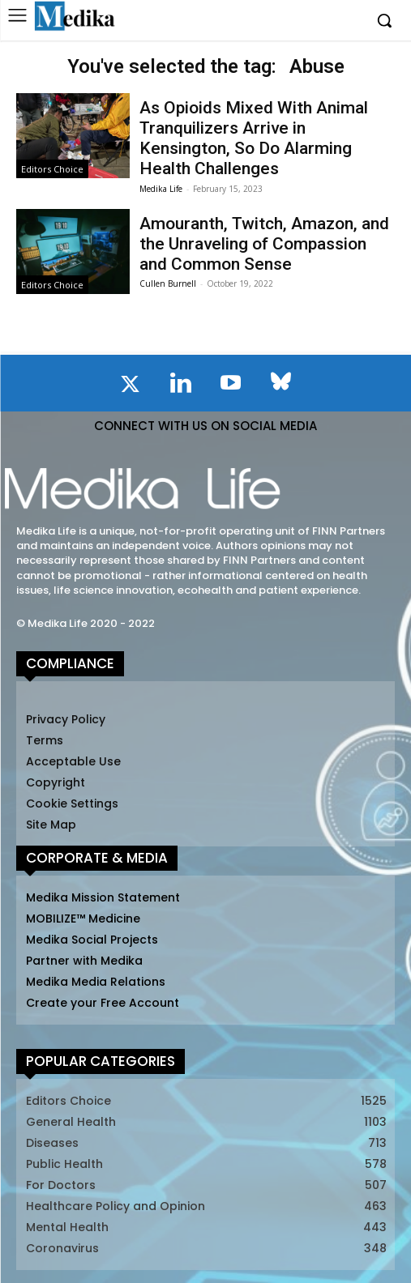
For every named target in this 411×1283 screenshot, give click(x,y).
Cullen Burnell (167, 283)
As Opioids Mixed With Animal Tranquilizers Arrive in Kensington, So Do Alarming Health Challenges (253, 138)
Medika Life (160, 188)
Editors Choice (52, 169)
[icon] (130, 387)
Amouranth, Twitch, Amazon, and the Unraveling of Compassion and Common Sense (264, 244)
